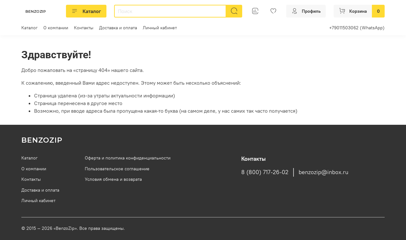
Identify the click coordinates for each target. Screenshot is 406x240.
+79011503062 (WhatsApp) (357, 28)
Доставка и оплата (118, 28)
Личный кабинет (160, 28)
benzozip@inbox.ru (323, 172)
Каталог (86, 11)
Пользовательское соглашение (117, 169)
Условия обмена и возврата (113, 179)
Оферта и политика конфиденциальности (127, 158)
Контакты (83, 28)
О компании (55, 28)
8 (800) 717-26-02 (264, 172)
